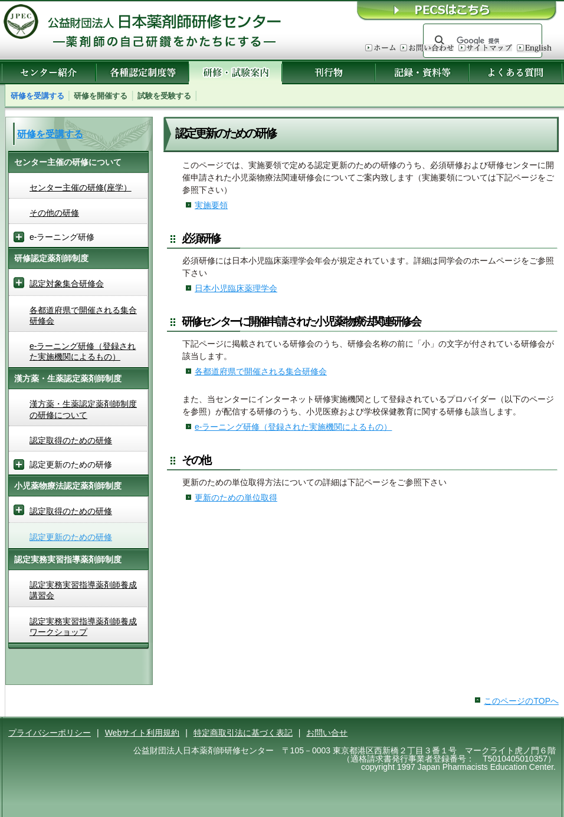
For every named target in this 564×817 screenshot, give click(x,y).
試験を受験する (164, 95)
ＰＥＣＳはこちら (457, 10)
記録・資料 (422, 72)
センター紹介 (49, 72)
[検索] (481, 41)
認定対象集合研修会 (66, 283)
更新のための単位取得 (236, 497)
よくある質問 (515, 72)
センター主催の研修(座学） (80, 187)
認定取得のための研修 (70, 440)
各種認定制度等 (142, 72)
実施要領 (211, 205)
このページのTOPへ (521, 701)
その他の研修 (54, 213)
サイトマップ (485, 48)
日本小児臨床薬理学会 (236, 288)
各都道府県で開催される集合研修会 (261, 371)
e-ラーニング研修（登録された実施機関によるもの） (293, 426)
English (534, 48)
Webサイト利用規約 (142, 733)
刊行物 (328, 72)
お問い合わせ (427, 48)
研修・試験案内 (235, 72)
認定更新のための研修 (70, 537)
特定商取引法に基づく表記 (243, 733)
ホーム (380, 48)
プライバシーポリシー (49, 733)
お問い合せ (326, 733)
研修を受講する (37, 95)
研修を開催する (100, 95)
